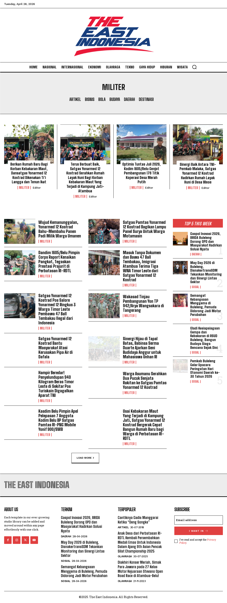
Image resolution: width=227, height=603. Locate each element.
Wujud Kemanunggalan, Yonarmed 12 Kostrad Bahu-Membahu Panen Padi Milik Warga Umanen (59, 229)
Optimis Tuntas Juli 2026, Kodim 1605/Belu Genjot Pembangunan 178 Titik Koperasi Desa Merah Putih (141, 173)
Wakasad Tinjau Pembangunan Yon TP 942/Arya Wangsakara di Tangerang (143, 303)
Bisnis (89, 99)
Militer (24, 187)
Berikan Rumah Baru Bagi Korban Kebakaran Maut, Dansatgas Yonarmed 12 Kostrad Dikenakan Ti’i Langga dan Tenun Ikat (29, 173)
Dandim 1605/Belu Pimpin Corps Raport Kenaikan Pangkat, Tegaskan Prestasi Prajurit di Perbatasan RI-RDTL (59, 261)
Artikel (75, 99)
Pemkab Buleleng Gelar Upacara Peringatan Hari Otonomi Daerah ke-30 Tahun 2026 (205, 369)
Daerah (129, 99)
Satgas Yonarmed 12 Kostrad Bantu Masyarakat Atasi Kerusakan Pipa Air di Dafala (55, 347)
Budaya (114, 99)
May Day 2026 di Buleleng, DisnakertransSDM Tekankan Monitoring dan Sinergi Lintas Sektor (206, 272)
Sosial (195, 287)
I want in (198, 531)
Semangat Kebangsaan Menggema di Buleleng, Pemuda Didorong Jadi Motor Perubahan (205, 305)
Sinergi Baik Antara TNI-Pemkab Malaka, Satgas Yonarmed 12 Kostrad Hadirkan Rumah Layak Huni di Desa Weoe (197, 173)
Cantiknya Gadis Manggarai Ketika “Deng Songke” (138, 519)
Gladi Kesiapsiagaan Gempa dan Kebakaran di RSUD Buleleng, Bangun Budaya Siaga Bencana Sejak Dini (205, 337)
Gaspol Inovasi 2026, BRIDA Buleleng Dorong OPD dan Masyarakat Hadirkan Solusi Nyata (206, 241)
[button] (194, 67)
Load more (85, 458)
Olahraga (125, 556)
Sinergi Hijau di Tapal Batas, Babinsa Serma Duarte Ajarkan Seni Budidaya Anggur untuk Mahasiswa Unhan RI (142, 347)
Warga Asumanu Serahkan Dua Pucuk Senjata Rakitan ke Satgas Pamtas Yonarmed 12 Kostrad (144, 380)
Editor (37, 187)
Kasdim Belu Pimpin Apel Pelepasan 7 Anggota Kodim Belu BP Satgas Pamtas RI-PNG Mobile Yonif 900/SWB (58, 420)
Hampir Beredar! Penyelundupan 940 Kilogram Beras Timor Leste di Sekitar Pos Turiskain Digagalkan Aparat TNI (56, 384)
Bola (102, 99)
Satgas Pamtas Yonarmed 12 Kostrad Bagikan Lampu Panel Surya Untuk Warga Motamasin (144, 229)
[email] (198, 520)
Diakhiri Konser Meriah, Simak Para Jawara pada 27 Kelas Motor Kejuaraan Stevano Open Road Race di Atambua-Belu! (140, 569)
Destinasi (146, 99)
